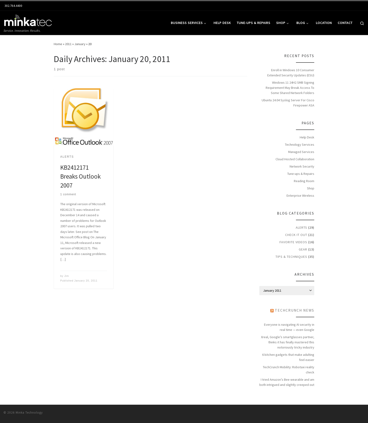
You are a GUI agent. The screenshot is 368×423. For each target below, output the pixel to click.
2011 (68, 44)
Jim (66, 275)
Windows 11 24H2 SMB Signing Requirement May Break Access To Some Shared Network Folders (290, 87)
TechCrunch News (294, 310)
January (79, 44)
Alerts (301, 227)
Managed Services (301, 152)
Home (58, 44)
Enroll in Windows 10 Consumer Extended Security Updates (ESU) (290, 72)
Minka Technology (29, 413)
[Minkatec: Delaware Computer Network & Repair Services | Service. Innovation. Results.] (28, 19)
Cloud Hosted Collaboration (295, 159)
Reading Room (304, 181)
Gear (303, 249)
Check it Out (296, 235)
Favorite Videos (293, 242)
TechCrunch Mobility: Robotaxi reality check (288, 369)
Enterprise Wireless (300, 195)
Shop (310, 188)
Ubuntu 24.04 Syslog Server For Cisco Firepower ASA (288, 102)
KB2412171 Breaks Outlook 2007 (80, 176)
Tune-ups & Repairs (300, 174)
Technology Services (299, 144)
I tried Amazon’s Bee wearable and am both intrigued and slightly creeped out (286, 382)
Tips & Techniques (291, 257)
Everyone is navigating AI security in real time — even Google (289, 327)
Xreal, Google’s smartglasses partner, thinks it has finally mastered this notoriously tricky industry (287, 342)
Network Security (302, 166)
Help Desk (307, 137)
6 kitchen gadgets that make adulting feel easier (288, 357)
